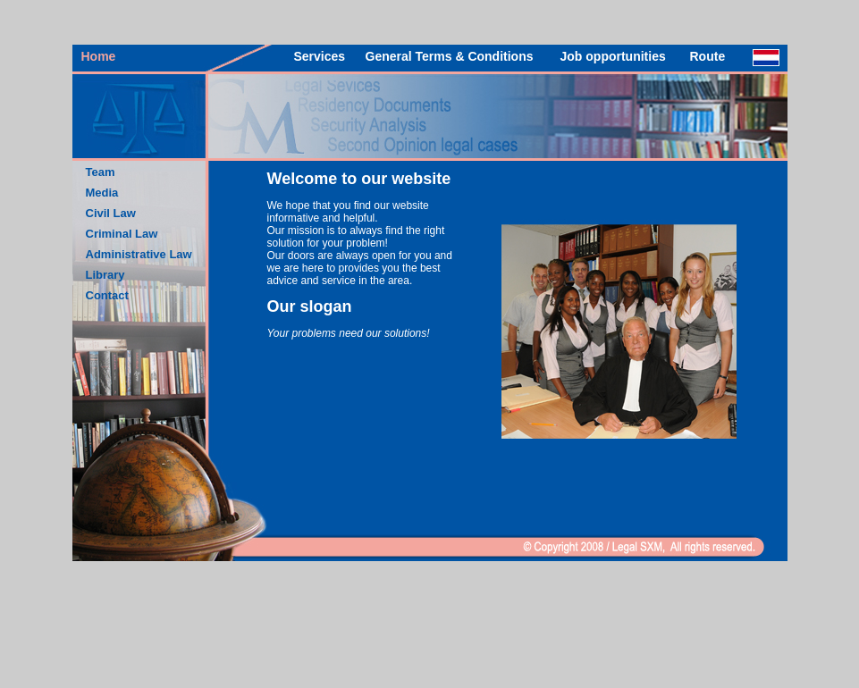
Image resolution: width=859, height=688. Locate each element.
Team (100, 172)
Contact (107, 295)
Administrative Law (139, 254)
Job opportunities (613, 56)
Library (105, 274)
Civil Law (111, 213)
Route (708, 56)
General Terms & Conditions (450, 56)
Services (320, 56)
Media (102, 192)
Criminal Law (122, 233)
